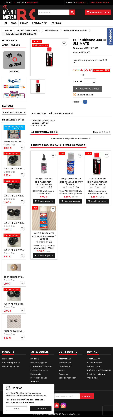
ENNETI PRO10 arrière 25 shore (14, 223)
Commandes (65, 366)
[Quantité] (88, 81)
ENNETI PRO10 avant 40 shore (14, 250)
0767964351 (32, 2)
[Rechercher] (56, 12)
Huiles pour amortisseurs (11, 43)
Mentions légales (38, 362)
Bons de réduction (67, 377)
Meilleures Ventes (13, 119)
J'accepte (41, 408)
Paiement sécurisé (39, 370)
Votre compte (68, 352)
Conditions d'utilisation (41, 366)
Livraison (34, 358)
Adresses (63, 374)
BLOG (14, 23)
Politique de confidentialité (20, 402)
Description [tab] (38, 113)
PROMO (24, 23)
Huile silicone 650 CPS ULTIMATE (97, 183)
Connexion (81, 2)
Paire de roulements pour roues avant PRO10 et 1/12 (14, 331)
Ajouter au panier (87, 88)
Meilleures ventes (10, 366)
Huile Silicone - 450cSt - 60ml (43, 183)
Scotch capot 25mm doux (14, 277)
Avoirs (62, 370)
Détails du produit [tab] (61, 113)
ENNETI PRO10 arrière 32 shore (14, 304)
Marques (8, 106)
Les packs (56, 23)
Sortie (16, 408)
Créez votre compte (99, 2)
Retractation (36, 374)
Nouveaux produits (11, 362)
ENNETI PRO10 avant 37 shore (14, 169)
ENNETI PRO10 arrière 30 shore (14, 196)
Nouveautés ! (39, 23)
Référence (78, 48)
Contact (7, 2)
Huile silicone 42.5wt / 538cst (71, 183)
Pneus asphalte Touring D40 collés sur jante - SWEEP (14, 141)
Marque (77, 52)
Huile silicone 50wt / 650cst (44, 237)
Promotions (7, 358)
